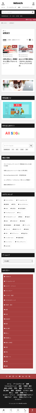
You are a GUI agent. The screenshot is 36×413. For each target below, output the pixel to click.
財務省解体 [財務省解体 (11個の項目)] (8, 225)
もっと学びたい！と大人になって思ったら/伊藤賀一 (17, 180)
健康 (19, 7)
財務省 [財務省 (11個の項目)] (23, 221)
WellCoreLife (18, 3)
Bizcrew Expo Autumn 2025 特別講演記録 (15, 175)
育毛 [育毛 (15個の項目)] (14, 204)
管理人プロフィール (25, 397)
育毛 (6, 352)
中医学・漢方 (8, 305)
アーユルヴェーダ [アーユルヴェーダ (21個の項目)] (22, 200)
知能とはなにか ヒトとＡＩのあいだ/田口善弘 (15, 170)
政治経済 (7, 319)
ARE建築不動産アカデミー (25, 395)
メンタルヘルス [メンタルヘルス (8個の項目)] (9, 237)
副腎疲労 (12, 23)
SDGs (15, 397)
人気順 (9, 39)
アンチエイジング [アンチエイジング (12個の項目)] (10, 212)
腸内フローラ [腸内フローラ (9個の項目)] (17, 229)
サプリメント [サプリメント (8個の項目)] (15, 233)
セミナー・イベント (10, 286)
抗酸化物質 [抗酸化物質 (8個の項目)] (20, 237)
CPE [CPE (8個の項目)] (6, 233)
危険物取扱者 (4, 16)
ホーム (3, 7)
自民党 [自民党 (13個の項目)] (13, 208)
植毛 (13, 16)
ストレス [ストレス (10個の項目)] (7, 229)
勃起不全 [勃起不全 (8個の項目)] (25, 233)
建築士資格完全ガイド (9, 184)
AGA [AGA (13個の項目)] (6, 208)
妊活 (6, 314)
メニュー (18, 410)
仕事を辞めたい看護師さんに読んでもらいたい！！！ (10, 61)
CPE (10, 16)
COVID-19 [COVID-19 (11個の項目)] (14, 221)
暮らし (7, 333)
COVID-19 (8, 276)
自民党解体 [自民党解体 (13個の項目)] (22, 208)
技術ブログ (8, 397)
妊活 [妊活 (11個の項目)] (6, 221)
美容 (6, 347)
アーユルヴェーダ (11, 7)
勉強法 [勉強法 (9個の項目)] (27, 229)
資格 (21, 16)
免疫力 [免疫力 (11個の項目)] (28, 217)
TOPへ (32, 410)
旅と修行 (7, 328)
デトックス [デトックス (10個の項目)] (27, 225)
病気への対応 (8, 342)
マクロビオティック (27, 7)
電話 (25, 410)
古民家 (17, 16)
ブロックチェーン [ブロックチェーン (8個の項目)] (21, 241)
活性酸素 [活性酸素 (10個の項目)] (17, 225)
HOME (5, 23)
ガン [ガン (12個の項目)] (20, 212)
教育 (6, 323)
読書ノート (8, 356)
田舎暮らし (8, 338)
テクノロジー (8, 290)
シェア (10, 410)
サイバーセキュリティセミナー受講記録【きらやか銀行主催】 (17, 164)
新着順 (4, 39)
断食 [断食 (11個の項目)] (21, 217)
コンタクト (18, 399)
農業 (6, 366)
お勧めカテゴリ (16, 39)
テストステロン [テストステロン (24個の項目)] (9, 200)
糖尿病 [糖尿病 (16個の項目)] (7, 204)
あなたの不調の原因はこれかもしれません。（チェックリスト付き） (26, 62)
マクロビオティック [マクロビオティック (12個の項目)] (10, 217)
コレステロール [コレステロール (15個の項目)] (24, 204)
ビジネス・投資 (9, 295)
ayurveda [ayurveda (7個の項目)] (7, 246)
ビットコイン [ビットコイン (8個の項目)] (8, 241)
